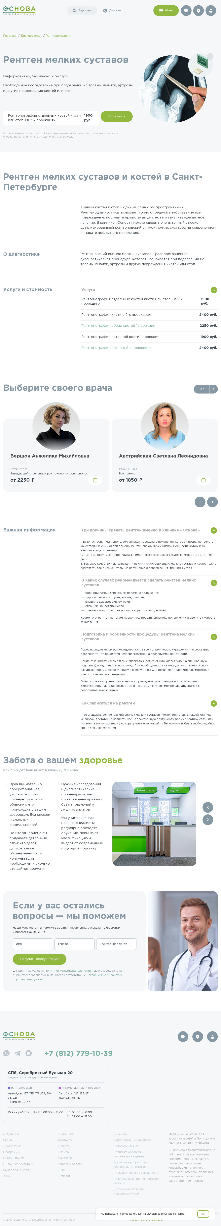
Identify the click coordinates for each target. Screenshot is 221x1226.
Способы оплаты (70, 1164)
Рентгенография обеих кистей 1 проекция (118, 325)
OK (203, 1214)
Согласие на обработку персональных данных (130, 1164)
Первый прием (13, 1158)
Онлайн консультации (19, 1164)
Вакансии (65, 1158)
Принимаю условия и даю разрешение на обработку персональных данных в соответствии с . (67, 975)
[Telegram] (17, 1054)
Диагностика (12, 1146)
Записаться (117, 116)
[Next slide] (212, 502)
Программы (11, 1152)
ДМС (61, 1170)
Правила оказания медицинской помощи (136, 1181)
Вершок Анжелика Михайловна (49, 456)
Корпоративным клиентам (132, 1140)
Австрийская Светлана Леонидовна (163, 456)
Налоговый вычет (125, 1146)
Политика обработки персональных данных (129, 1154)
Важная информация (29, 530)
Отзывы (63, 1152)
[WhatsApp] (6, 1054)
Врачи (7, 1140)
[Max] (28, 1054)
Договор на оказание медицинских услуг (128, 1191)
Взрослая (82, 10)
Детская (112, 10)
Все (201, 389)
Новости (64, 1146)
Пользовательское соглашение (135, 1173)
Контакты (65, 1140)
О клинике (65, 1134)
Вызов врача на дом (17, 1170)
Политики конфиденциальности (68, 971)
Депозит (64, 1176)
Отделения (11, 1134)
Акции (7, 1176)
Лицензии (120, 1134)
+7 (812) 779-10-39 (79, 1054)
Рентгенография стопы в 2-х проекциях (116, 347)
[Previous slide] (200, 502)
